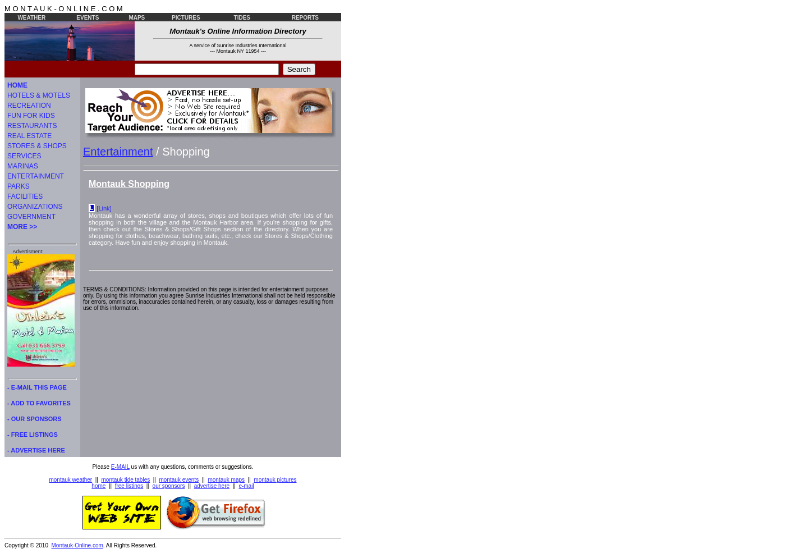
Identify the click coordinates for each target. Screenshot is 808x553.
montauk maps (226, 480)
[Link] (104, 208)
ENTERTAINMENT (35, 176)
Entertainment (118, 151)
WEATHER (31, 18)
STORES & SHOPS (37, 146)
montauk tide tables (126, 480)
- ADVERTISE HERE (36, 450)
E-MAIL (120, 467)
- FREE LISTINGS (32, 434)
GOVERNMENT (31, 217)
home (98, 486)
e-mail (246, 486)
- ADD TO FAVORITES (39, 403)
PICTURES (186, 18)
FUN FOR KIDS (31, 116)
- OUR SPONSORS (34, 418)
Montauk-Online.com (77, 545)
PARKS (18, 186)
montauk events (179, 480)
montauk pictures (275, 480)
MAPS (136, 18)
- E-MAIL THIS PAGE (37, 387)
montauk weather (70, 480)
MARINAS (22, 166)
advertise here (211, 486)
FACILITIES (25, 196)
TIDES (242, 18)
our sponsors (169, 486)
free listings (129, 486)
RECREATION (29, 105)
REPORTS (305, 18)
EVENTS (87, 18)
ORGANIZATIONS (34, 207)
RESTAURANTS (32, 126)
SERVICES (24, 156)
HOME (17, 85)
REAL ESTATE (29, 136)
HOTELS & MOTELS (38, 95)
